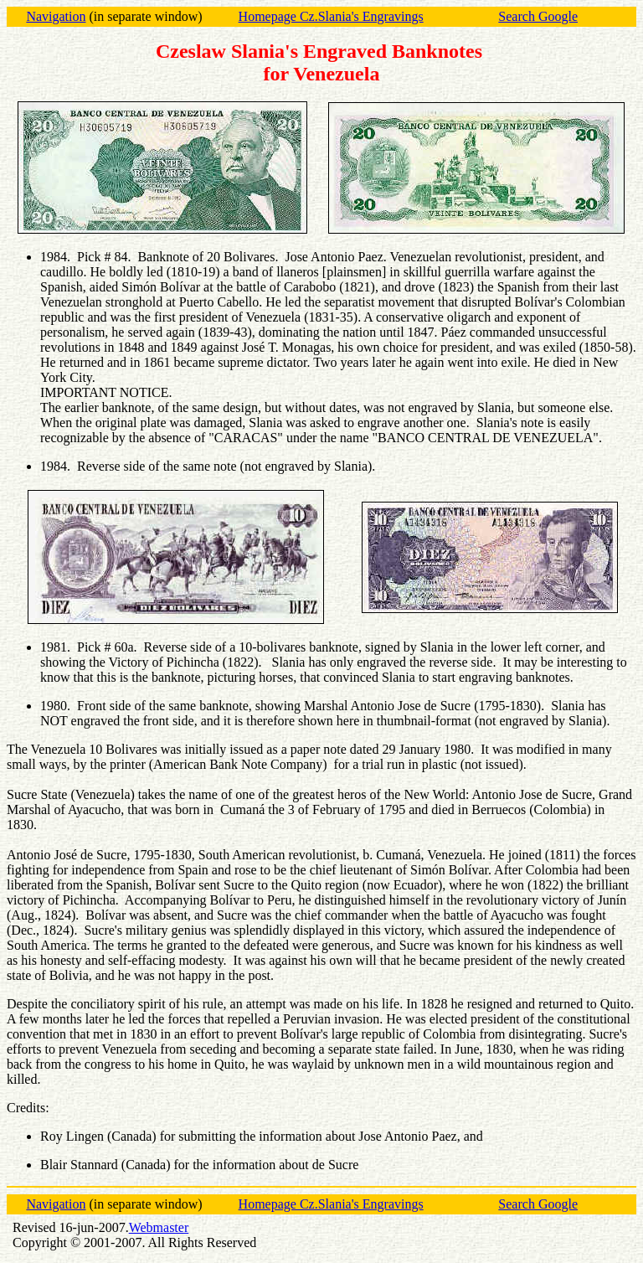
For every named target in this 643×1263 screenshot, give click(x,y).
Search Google (538, 16)
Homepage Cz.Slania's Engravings (331, 16)
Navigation (55, 16)
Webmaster (159, 1227)
